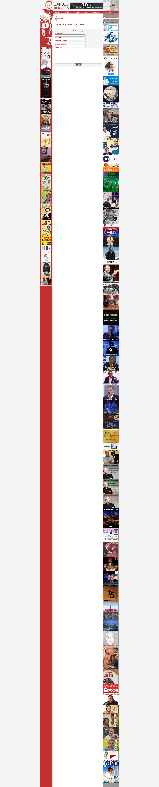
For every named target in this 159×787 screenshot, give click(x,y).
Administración (110, 14)
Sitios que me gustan (111, 22)
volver (100, 18)
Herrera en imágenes (111, 19)
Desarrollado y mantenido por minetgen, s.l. (78, 785)
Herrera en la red (110, 17)
